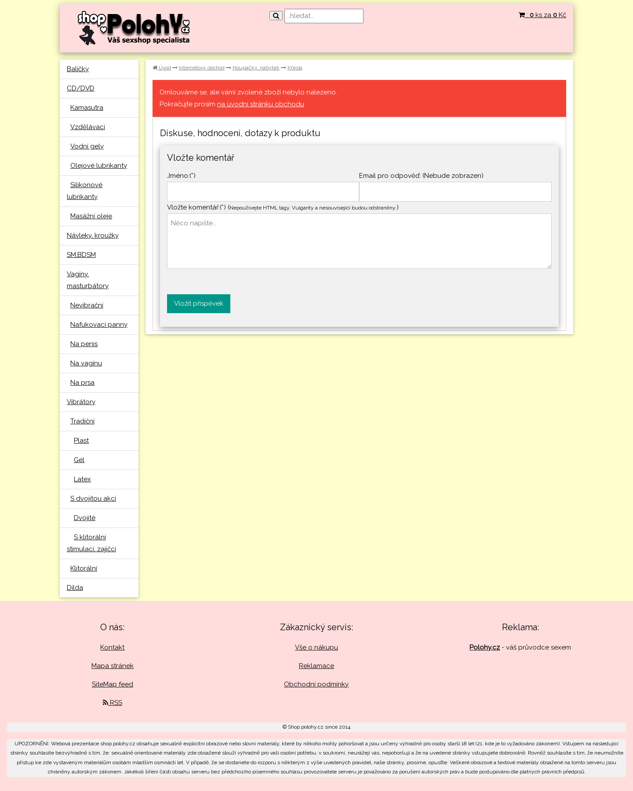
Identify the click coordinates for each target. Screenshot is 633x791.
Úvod (162, 68)
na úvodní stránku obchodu (260, 104)
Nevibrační (86, 305)
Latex (82, 479)
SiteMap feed (112, 684)
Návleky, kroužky (93, 235)
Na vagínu (86, 363)
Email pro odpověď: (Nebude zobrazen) (421, 176)
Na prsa (82, 382)
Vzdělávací (87, 127)
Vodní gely (87, 146)
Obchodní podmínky (316, 684)
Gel (79, 460)
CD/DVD (81, 88)
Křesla (294, 68)
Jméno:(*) (181, 176)
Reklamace (316, 666)
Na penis (84, 344)
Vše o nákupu (316, 647)
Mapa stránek (112, 666)
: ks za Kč (542, 15)
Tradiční (82, 421)
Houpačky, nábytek (256, 68)
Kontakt (112, 647)
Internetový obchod (202, 68)
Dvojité (84, 518)
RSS (112, 703)
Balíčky (78, 69)
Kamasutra (86, 108)
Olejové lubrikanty (98, 166)
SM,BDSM (81, 255)
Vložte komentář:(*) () (283, 207)
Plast (81, 440)
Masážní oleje (91, 216)
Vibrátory (81, 402)
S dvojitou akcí (93, 498)
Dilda (75, 588)
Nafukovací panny (98, 325)
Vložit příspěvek (198, 303)
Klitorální (83, 568)
